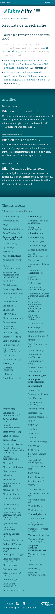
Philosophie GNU (13, 554)
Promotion (10, 579)
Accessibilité (11, 220)
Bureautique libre (13, 293)
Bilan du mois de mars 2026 (22, 140)
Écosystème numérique (35, 228)
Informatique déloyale (34, 355)
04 (17, 51)
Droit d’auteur (12, 378)
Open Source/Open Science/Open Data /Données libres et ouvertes (12, 516)
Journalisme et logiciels (35, 403)
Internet (34, 390)
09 (8, 51)
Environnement (37, 245)
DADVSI (8, 355)
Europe (33, 260)
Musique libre (11, 494)
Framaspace (35, 323)
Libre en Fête (11, 436)
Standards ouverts (37, 467)
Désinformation (12, 359)
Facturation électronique (35, 271)
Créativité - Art (12, 336)
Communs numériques (10, 327)
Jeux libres (35, 398)
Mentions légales (12, 607)
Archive (8, 251)
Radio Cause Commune (9, 584)
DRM (7, 374)
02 (22, 51)
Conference (10, 332)
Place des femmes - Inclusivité (12, 559)
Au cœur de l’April (12, 261)
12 (47, 48)
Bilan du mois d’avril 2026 (21, 111)
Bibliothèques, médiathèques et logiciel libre (11, 274)
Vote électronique (36, 555)
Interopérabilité (38, 394)
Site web (34, 445)
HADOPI (34, 340)
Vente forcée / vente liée (38, 530)
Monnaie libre (11, 490)
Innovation (35, 371)
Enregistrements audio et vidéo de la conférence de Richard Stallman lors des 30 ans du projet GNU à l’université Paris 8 (26, 76)
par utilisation (25, 211)
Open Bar (9, 508)
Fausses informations (36, 278)
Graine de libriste (38, 336)
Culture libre (11, 345)
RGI (31, 421)
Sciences (34, 433)
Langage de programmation (12, 413)
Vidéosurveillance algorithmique (37, 540)
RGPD (33, 425)
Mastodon (9, 471)
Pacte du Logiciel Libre (11, 534)
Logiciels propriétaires (11, 457)
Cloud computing (13, 318)
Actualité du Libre (13, 229)
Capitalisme (10, 305)
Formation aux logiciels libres (36, 288)
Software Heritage (37, 455)
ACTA (7, 225)
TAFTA (33, 485)
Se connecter (29, 607)
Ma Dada (9, 463)
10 (4, 51)
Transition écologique (35, 523)
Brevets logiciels (13, 289)
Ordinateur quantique (9, 528)
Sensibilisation (37, 441)
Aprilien (8, 247)
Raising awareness (13, 590)
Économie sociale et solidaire (38, 221)
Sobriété (33, 449)
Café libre (9, 297)
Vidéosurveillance (38, 535)
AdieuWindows (12, 233)
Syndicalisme (36, 481)
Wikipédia (35, 564)
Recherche (35, 412)
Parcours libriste (13, 540)
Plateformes (10, 565)
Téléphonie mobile (37, 500)
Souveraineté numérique (35, 461)
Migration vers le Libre (11, 484)
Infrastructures (37, 367)
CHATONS (10, 314)
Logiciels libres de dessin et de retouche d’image (13, 450)
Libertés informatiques (12, 426)
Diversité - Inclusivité (9, 368)
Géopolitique (36, 331)
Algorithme (10, 243)
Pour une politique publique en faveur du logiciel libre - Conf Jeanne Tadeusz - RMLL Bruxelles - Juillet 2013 (27, 64)
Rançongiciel (36, 408)
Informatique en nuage (36, 362)
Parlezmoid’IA (12, 544)
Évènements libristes (38, 265)
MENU (48, 2)
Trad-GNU (35, 506)
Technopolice (36, 489)
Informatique (36, 350)
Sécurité (33, 437)
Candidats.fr (10, 301)
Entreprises (36, 241)
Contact (9, 603)
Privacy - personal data (12, 574)
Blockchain (10, 285)
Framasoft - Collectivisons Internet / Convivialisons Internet (35, 306)
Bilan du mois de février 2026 (23, 168)
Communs (10, 322)
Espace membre (37, 249)
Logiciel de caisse (13, 444)
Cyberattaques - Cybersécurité (11, 350)
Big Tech (9, 281)
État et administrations (38, 255)
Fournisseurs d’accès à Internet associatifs (38, 295)
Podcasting (10, 569)
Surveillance (36, 477)
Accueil (4, 19)
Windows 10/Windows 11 (37, 573)
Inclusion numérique (38, 345)
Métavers (9, 479)
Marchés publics (13, 467)
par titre (10, 211)
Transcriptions (36, 518)
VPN (31, 560)
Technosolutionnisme (38, 494)
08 (12, 51)
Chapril (8, 310)
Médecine (9, 475)
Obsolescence (11, 504)
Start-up (34, 473)
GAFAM (34, 327)
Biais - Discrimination (12, 267)
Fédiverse (34, 283)
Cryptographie (11, 341)
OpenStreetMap (12, 523)
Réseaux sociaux (38, 417)
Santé (32, 429)
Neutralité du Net (11, 499)
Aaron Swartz (11, 216)
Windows (34, 568)
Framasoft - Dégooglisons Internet (34, 317)
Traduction (35, 510)
